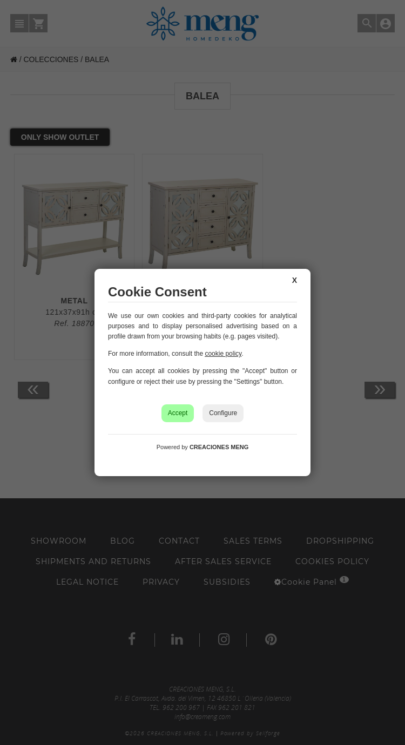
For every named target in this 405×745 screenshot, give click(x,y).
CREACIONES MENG (219, 447)
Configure (223, 413)
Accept (178, 413)
